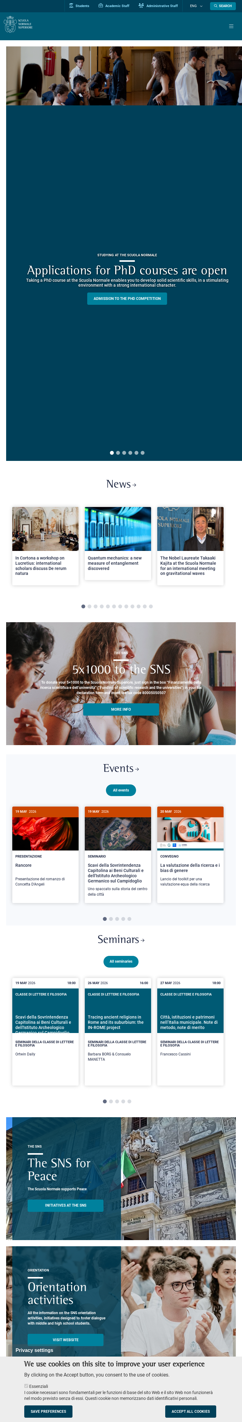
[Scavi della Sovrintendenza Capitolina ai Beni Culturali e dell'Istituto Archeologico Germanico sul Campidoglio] (118, 858)
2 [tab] (118, 453)
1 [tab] (112, 453)
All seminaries (121, 965)
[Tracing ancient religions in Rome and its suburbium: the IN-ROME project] (118, 1035)
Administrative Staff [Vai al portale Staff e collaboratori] (165, 6)
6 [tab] (142, 453)
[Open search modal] (223, 6)
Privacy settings (34, 1350)
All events (121, 793)
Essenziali (38, 1386)
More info (121, 711)
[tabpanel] (45, 550)
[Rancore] (45, 853)
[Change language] (202, 6)
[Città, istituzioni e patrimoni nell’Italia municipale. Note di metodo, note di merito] (190, 1032)
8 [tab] (126, 608)
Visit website (66, 1343)
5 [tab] (136, 453)
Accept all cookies (191, 1411)
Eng (197, 6)
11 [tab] (145, 608)
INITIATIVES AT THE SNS (65, 1209)
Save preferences (48, 1411)
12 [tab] (151, 608)
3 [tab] (124, 453)
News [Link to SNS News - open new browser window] (121, 486)
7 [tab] (120, 608)
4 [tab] (130, 453)
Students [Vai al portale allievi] (86, 6)
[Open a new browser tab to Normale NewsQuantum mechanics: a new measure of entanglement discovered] (118, 545)
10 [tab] (138, 608)
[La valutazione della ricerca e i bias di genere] (190, 853)
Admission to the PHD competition (127, 299)
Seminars (121, 943)
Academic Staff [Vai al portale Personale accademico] (121, 6)
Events (121, 771)
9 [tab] (132, 608)
